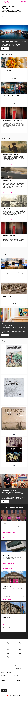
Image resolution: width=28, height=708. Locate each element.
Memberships (16, 667)
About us (3, 667)
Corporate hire (16, 677)
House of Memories (4, 679)
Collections (11, 23)
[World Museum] (20, 643)
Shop (22, 23)
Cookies (20, 703)
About (17, 23)
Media (2, 669)
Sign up (4, 690)
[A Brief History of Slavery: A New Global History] (14, 452)
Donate (15, 671)
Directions (22, 565)
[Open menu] (2, 1)
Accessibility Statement (14, 704)
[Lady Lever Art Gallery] (7, 657)
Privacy (7, 703)
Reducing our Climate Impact (6, 672)
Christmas (16, 679)
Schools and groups (4, 677)
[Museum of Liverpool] (7, 643)
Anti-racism (3, 680)
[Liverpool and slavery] (14, 359)
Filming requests (17, 680)
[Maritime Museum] (20, 648)
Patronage (16, 669)
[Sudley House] (20, 653)
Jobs (2, 668)
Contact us (3, 671)
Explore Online (3, 23)
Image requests (4, 681)
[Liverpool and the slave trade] (14, 421)
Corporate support (17, 668)
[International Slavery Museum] (7, 648)
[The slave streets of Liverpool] (14, 390)
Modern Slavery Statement (14, 703)
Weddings (16, 681)
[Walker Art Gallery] (7, 653)
